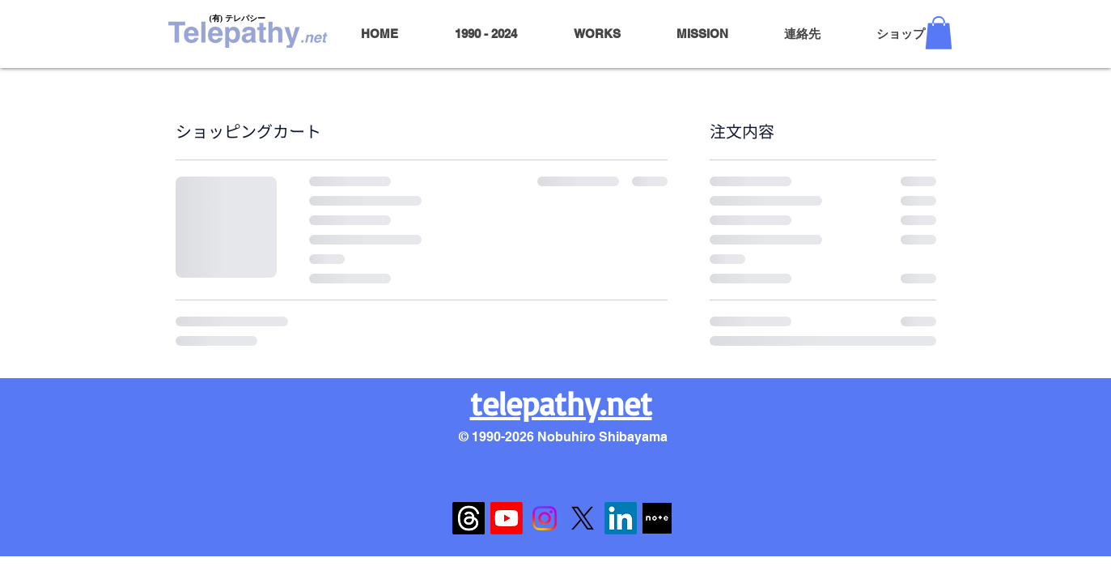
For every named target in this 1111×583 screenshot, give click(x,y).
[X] (582, 518)
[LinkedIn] (620, 518)
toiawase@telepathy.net (562, 452)
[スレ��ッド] (468, 518)
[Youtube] (506, 518)
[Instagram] (544, 518)
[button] (938, 32)
